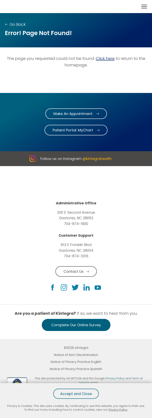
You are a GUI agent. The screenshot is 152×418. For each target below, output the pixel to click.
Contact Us (74, 271)
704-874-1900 (76, 223)
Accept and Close (76, 393)
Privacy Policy (117, 410)
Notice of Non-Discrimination (76, 355)
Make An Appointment (72, 113)
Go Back (18, 24)
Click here (105, 58)
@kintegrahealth (97, 158)
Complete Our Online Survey (76, 325)
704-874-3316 (76, 255)
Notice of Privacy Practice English (76, 362)
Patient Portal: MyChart (73, 130)
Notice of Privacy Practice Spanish (76, 369)
